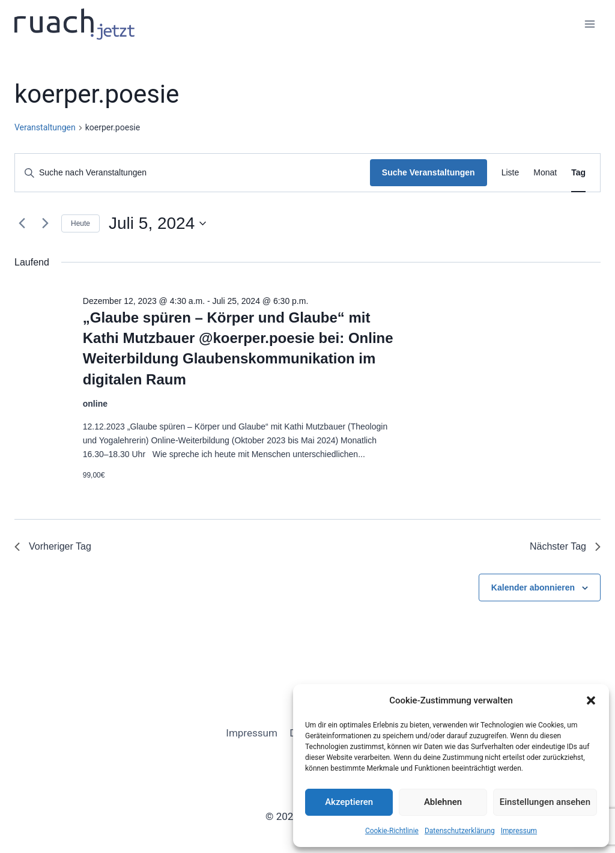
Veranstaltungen (45, 127)
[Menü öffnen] (589, 23)
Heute (80, 223)
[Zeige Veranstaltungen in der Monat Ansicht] (545, 173)
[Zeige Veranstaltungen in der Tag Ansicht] (578, 173)
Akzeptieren (349, 802)
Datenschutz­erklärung (460, 831)
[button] (591, 700)
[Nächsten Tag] (45, 223)
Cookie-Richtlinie (392, 831)
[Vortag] (21, 223)
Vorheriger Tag (52, 546)
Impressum (519, 831)
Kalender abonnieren (533, 587)
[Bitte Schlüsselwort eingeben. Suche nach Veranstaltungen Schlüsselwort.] (192, 173)
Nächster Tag (565, 546)
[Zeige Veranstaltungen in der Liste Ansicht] (510, 173)
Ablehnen (443, 802)
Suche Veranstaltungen (428, 172)
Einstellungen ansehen (545, 802)
